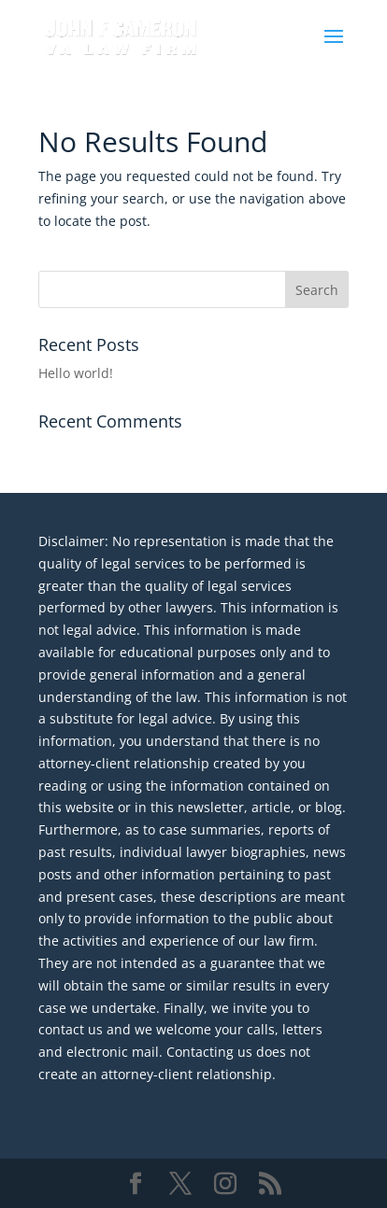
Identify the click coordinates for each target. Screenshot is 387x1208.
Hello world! (75, 373)
